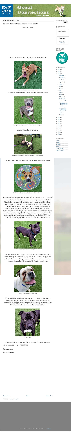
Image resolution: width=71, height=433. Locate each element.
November (61, 77)
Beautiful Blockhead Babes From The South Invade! (63, 104)
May (60, 90)
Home (28, 396)
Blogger (49, 428)
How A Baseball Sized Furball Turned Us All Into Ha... (62, 110)
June (60, 88)
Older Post (49, 396)
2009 (59, 132)
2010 (59, 130)
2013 (59, 123)
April (60, 92)
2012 (59, 125)
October (61, 79)
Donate (57, 142)
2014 (59, 121)
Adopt (57, 140)
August (61, 84)
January (61, 114)
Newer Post (6, 396)
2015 (59, 119)
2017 (59, 73)
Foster (57, 146)
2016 (59, 117)
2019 (59, 69)
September (61, 82)
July (60, 86)
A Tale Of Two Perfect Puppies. (63, 99)
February (61, 96)
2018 (59, 71)
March (60, 94)
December (61, 75)
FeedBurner (62, 42)
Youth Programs (59, 148)
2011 (59, 128)
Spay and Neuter (60, 150)
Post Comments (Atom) (14, 399)
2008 (59, 134)
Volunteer (58, 144)
